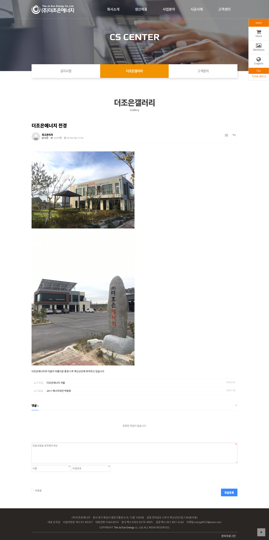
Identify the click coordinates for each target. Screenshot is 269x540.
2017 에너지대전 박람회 (59, 390)
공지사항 (66, 71)
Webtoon (258, 48)
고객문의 (203, 71)
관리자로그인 (228, 536)
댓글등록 (229, 492)
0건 (45, 137)
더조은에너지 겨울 (56, 382)
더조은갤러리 (134, 71)
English (258, 62)
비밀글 (37, 490)
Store (258, 34)
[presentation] (58, 480)
